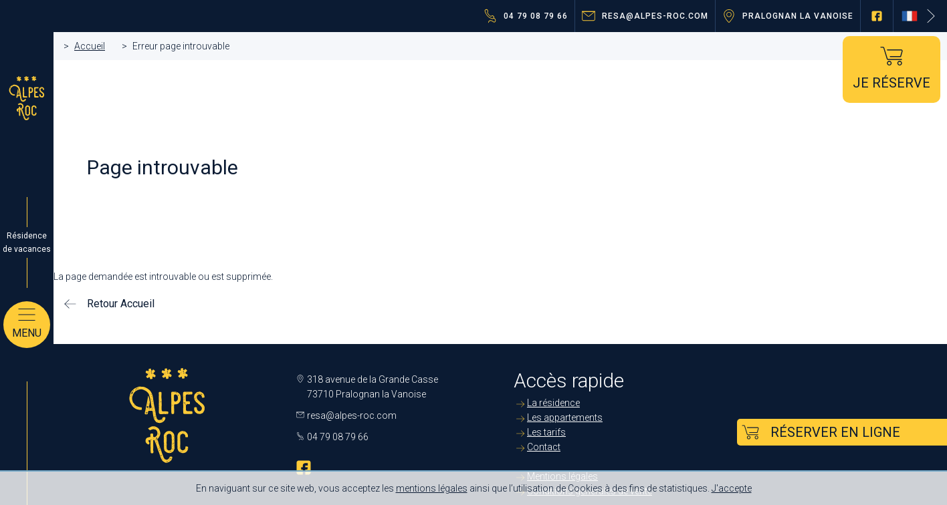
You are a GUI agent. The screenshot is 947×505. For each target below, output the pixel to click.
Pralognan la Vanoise (797, 16)
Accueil (89, 46)
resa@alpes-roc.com (655, 16)
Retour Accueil (120, 303)
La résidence (553, 402)
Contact (543, 447)
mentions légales (431, 488)
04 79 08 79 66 (536, 16)
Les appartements (565, 417)
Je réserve (891, 83)
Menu (26, 333)
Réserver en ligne (835, 432)
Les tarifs (546, 432)
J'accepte (732, 488)
